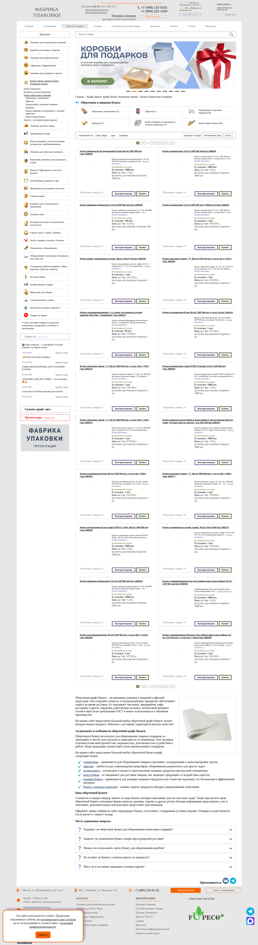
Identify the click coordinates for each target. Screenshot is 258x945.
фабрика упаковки (47, 12)
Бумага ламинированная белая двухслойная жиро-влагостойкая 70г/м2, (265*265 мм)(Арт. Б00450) (197, 582)
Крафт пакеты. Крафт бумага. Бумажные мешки (112, 96)
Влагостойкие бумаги (35, 117)
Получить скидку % (92, 192)
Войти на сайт (222, 9)
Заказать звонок (153, 17)
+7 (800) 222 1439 (154, 11)
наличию (124, 135)
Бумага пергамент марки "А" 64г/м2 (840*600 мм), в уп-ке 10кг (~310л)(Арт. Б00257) (114, 421)
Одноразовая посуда (87, 912)
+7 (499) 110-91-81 (146, 890)
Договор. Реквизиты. (147, 912)
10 (183, 91)
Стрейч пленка (84, 921)
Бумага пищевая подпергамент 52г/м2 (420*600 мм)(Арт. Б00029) (111, 581)
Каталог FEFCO (144, 916)
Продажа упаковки (146, 904)
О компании (49, 26)
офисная (88, 766)
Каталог (45, 34)
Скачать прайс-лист (38, 409)
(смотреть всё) (42, 337)
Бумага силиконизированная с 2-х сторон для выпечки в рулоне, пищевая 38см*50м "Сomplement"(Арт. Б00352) (111, 313)
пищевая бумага (92, 779)
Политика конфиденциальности (153, 929)
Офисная (30, 101)
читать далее (61, 352)
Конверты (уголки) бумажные (37, 92)
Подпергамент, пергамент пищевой (42, 104)
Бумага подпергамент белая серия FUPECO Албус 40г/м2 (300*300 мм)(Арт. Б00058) (114, 528)
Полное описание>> (202, 161)
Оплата (174, 26)
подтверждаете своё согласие (58, 919)
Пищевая (30, 107)
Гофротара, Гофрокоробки (90, 916)
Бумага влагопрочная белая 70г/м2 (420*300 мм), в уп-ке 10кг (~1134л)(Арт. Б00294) (114, 636)
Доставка (155, 26)
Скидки (97, 26)
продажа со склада (192, 135)
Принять (43, 935)
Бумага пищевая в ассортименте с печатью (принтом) (45, 112)
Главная (29, 26)
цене (113, 135)
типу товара (101, 135)
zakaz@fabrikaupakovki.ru (97, 10)
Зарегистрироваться (224, 7)
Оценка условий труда (147, 933)
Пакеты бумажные (32, 89)
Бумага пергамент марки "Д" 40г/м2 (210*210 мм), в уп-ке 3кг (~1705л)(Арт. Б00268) (197, 260)
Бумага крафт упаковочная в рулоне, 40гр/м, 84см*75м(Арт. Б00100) (113, 258)
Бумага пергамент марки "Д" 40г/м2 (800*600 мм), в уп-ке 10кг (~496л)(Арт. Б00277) (197, 475)
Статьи (191, 26)
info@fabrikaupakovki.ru (96, 12)
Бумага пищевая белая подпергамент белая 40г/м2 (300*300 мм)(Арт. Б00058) (111, 152)
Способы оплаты (201, 899)
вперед (161, 143)
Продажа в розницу (124, 15)
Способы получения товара (125, 26)
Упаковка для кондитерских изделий (95, 904)
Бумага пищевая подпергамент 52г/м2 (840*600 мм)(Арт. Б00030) (111, 205)
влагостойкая (91, 774)
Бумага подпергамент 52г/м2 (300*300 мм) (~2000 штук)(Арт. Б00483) (196, 205)
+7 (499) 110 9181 (154, 7)
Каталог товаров (74, 26)
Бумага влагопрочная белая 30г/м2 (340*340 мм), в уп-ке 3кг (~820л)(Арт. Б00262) (113, 475)
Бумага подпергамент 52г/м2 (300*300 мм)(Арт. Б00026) (189, 151)
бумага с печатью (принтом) (100, 786)
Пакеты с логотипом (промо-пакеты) (40, 120)
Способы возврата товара (149, 908)
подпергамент (91, 770)
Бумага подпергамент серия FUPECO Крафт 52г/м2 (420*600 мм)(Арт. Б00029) (194, 367)
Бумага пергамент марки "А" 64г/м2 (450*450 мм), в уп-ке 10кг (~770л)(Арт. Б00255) (114, 367)
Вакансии (141, 925)
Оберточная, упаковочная (37, 98)
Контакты (210, 26)
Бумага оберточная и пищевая (37, 95)
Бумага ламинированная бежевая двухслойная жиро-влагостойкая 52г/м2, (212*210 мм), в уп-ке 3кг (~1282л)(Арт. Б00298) (197, 636)
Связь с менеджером (190, 14)
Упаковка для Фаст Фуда (89, 908)
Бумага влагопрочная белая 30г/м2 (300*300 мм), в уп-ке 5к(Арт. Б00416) (198, 312)
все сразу (170, 143)
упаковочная (90, 762)
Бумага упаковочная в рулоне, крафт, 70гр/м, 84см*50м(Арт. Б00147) (196, 527)
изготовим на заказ (212, 135)
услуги (228, 135)
